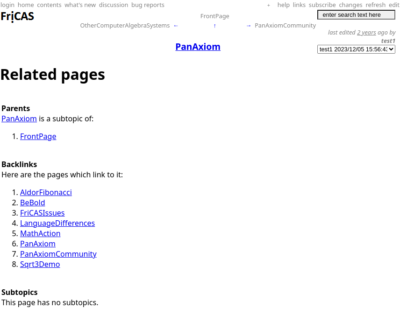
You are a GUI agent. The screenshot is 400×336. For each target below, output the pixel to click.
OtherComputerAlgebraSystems (125, 25)
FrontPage (214, 16)
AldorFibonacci (46, 192)
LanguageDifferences (57, 223)
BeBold (32, 202)
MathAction (40, 233)
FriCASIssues (42, 213)
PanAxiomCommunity (285, 25)
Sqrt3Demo (40, 264)
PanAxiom (19, 118)
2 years (366, 32)
